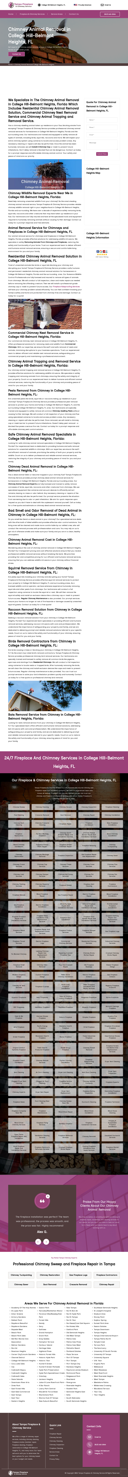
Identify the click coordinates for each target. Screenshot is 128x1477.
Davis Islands (17, 1379)
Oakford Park (72, 1329)
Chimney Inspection (89, 807)
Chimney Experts (19, 1092)
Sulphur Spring (100, 1320)
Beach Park (16, 1332)
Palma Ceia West (73, 1345)
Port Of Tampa (72, 1357)
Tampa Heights (100, 1332)
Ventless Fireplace (65, 1124)
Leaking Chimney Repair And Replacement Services (42, 954)
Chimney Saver (112, 855)
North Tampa (72, 1317)
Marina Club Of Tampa (48, 1398)
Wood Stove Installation (88, 1112)
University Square (101, 1357)
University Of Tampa (102, 1354)
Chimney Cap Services (42, 865)
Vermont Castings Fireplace (112, 1007)
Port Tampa (71, 1360)
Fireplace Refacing (89, 846)
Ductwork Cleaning (89, 1102)
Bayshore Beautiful (19, 1323)
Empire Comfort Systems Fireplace (19, 1049)
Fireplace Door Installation (65, 919)
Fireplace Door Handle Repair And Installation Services (89, 918)
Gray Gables (44, 1339)
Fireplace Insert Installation (19, 1061)
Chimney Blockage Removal (42, 855)
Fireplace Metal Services (19, 931)
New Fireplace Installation (112, 824)
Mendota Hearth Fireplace (65, 1027)
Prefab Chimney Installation (66, 1061)
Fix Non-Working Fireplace (42, 835)
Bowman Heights (18, 1351)
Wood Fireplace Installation (112, 895)
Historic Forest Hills (47, 1354)
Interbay (42, 1376)
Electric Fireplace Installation (42, 906)
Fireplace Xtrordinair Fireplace (112, 1027)
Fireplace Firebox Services (65, 931)
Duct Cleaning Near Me (42, 1102)
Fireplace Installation (89, 824)
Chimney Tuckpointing (112, 846)
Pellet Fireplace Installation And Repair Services (89, 986)
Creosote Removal (42, 815)
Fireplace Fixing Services (42, 1124)
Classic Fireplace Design (112, 966)
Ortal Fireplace (89, 1027)
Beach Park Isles (18, 1336)
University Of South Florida (105, 1351)
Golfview (42, 1329)
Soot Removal (65, 815)
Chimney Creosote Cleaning (42, 824)
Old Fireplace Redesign (89, 966)
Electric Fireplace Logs (42, 942)
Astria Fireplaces (112, 997)
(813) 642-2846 (110, 14)
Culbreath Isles (17, 1376)
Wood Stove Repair (65, 1112)
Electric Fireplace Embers (89, 976)
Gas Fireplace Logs (112, 931)
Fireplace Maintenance (42, 1112)
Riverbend (70, 1379)
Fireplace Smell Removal (18, 966)
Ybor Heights (99, 1395)
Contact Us (74, 14)
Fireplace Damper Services (89, 931)
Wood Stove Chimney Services (18, 1124)
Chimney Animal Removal (89, 1049)
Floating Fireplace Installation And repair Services (89, 1148)
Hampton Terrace (46, 1342)
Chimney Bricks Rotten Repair (89, 954)
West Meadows (100, 1370)
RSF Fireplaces (19, 1007)
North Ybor (71, 1320)
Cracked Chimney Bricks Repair (112, 954)
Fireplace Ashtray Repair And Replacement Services (112, 919)
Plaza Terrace (72, 1354)
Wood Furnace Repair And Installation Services (65, 906)
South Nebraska (73, 1398)
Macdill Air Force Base (48, 1392)
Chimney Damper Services (42, 875)
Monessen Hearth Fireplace (42, 1037)
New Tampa (71, 1308)
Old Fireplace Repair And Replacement (89, 855)
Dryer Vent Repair (42, 1092)
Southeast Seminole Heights (106, 1308)
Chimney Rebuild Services (42, 1061)
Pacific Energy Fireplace (42, 1027)
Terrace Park (99, 1345)
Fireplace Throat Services (19, 942)
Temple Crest (99, 1342)
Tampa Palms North (102, 1339)
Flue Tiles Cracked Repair (65, 966)
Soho (68, 1395)
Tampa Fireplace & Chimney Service (91, 1473)
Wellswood (98, 1367)
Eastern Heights (18, 1401)
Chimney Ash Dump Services (65, 875)
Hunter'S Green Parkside (49, 1367)
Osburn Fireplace (65, 1017)
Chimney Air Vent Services (19, 986)
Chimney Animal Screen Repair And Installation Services (89, 835)
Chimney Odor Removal (42, 966)
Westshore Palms (101, 1382)
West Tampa (99, 1379)
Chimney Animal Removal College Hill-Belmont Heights (34, 64)
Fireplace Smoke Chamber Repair (66, 846)
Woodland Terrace (102, 1389)
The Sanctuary (100, 1348)
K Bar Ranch (44, 1385)
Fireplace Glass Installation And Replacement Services (42, 919)
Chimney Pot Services (89, 875)
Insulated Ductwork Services (112, 1136)
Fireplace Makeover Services (65, 1136)
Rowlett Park (71, 1389)
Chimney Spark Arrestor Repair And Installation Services (65, 835)
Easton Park (44, 1308)
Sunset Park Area (101, 1323)
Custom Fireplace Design (42, 976)
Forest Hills (43, 1320)
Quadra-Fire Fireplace (112, 1017)
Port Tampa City (73, 1364)
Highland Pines (45, 1351)
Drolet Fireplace (19, 1037)
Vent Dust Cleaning (89, 1072)
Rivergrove (71, 1382)
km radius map (102, 199)
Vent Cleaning (19, 1072)
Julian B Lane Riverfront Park (51, 1382)
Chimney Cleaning (42, 807)
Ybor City (98, 1392)
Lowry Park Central (47, 1389)
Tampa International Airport (106, 1336)
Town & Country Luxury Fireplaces (65, 997)
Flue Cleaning (19, 815)
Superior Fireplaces (19, 997)
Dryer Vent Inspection (112, 1072)
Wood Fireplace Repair (42, 895)
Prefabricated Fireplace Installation (112, 906)
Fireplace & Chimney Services (32, 14)
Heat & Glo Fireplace (19, 1017)
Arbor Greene (17, 1314)
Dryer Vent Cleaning (112, 1061)
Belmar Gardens (18, 1345)
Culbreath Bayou (18, 1370)
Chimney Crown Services (19, 865)
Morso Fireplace (66, 1037)
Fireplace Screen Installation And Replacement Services (112, 1049)
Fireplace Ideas (19, 1102)
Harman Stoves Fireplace (42, 1017)
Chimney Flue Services (112, 865)
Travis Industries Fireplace (89, 1037)
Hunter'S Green (45, 1364)
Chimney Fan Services (112, 875)
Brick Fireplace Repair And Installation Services (18, 1148)
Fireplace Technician (112, 1102)
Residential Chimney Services (89, 942)
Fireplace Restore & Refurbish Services (42, 1148)
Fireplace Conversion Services (89, 1124)
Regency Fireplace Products (112, 986)
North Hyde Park (73, 1314)
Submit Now (102, 154)
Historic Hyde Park (47, 1357)
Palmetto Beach (73, 1348)
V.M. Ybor (98, 1360)
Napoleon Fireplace (65, 1007)
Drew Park (15, 1385)
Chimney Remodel (89, 1136)
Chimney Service (66, 807)
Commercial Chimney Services (65, 942)
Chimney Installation (112, 815)
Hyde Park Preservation (49, 1370)
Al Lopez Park (17, 1311)
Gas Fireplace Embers (112, 976)
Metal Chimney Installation (18, 846)
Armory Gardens (18, 1317)
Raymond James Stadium (77, 1370)
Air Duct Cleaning (42, 1072)
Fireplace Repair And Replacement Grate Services (42, 931)
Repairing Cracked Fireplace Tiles (65, 954)
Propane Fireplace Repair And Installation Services (18, 918)
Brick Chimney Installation (112, 835)
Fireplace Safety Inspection (89, 1092)
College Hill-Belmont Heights (23, 1360)
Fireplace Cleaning (112, 807)
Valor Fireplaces (42, 997)
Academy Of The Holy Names (23, 1308)
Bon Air (14, 1348)
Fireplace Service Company (65, 1082)
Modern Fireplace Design (18, 976)
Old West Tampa (73, 1336)
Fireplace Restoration (18, 835)
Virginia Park (99, 1364)
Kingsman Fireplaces (88, 997)
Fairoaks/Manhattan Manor (51, 1311)
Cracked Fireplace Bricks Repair (65, 1148)
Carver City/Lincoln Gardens (23, 1354)
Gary (41, 1326)
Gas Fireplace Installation (19, 906)
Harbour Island (45, 1345)
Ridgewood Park (73, 1376)
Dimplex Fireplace (89, 1017)
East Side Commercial (20, 1392)
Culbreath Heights (19, 1373)
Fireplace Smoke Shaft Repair (42, 846)
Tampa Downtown (101, 1329)
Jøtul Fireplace (18, 1027)
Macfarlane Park (46, 1395)
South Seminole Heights (76, 1401)
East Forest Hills (18, 1389)
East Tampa (16, 1395)
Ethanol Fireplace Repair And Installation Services (89, 906)
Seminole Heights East (75, 1392)
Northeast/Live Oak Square (78, 1323)
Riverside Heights (73, 1385)
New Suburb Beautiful (48, 1401)
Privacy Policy (54, 1459)
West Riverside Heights (103, 1376)
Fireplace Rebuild (18, 895)
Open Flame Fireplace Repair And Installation (18, 1136)
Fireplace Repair (66, 824)
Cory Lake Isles (18, 1364)
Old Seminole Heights (75, 1332)
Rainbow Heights (73, 1367)
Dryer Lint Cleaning (65, 1072)
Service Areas (56, 14)
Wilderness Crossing (102, 1385)
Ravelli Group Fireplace (65, 1049)
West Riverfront (100, 1373)
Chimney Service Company (89, 1082)
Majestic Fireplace (89, 1007)
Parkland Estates (73, 1351)
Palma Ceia (71, 1339)
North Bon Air (72, 1311)
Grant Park (43, 1336)
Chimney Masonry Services (42, 885)
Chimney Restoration (18, 855)
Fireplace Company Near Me (19, 1112)
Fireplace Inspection (65, 855)
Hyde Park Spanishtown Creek (51, 1373)
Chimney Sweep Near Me (66, 1102)
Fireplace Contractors (112, 885)
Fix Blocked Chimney (18, 954)
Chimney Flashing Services (18, 885)
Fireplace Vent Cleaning (89, 885)
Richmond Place (73, 1373)
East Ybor (15, 1398)
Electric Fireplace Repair (89, 895)
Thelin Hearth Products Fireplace (42, 1049)
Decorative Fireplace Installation (112, 1092)
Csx (12, 1367)
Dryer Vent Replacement (65, 1092)
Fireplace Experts (112, 1082)
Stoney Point (99, 1317)
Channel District (18, 1357)
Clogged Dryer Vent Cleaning (19, 1082)
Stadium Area (99, 1314)
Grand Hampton (46, 1332)
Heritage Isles (45, 1348)
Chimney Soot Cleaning (19, 824)
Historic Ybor (44, 1360)
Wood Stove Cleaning (112, 1112)
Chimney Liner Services (19, 875)
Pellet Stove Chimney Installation (65, 976)
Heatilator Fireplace (42, 1007)
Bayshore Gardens (19, 1326)
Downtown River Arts (20, 1382)
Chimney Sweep (19, 807)
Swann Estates (100, 1326)
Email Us (106, 5)
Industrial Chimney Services (112, 942)
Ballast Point (16, 1320)
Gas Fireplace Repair (65, 895)
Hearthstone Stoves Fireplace (112, 1037)
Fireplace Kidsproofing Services (89, 1061)
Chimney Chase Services (65, 865)
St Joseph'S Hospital (102, 1311)
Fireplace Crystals (42, 987)
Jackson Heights (46, 1379)
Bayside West (17, 1329)
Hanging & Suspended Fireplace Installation (112, 1124)
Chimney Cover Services (89, 865)
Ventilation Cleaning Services (42, 1136)
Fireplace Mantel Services (112, 1148)
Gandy (41, 1323)
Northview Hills (72, 1326)
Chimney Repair (89, 815)
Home (10, 14)
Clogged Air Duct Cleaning (42, 1082)
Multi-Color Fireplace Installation (65, 986)
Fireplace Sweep (65, 885)
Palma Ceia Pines (73, 1342)
